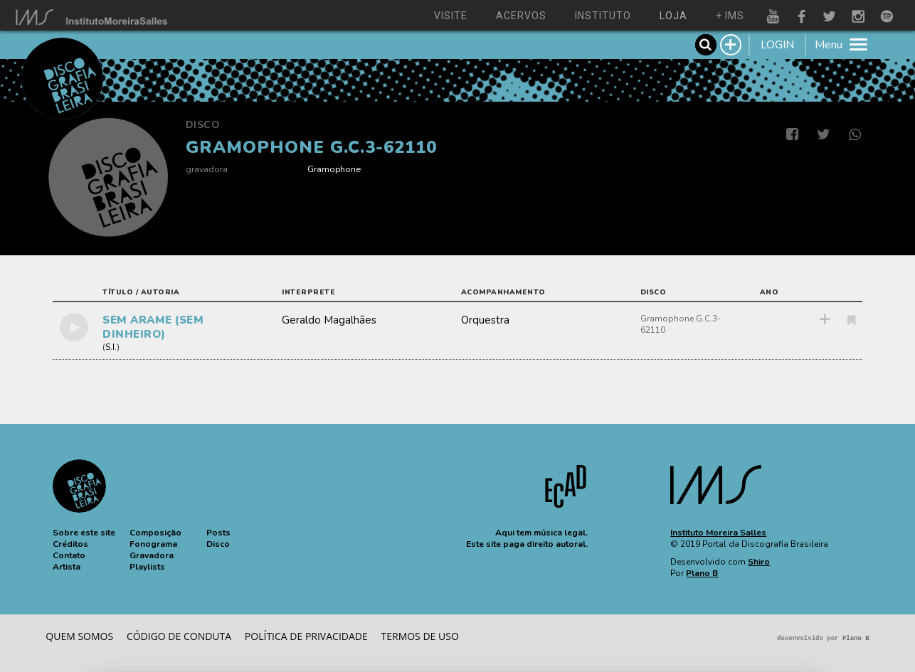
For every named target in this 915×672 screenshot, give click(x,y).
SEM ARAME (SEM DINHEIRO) (152, 327)
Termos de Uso (420, 636)
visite (450, 15)
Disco (203, 125)
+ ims (730, 15)
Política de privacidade (306, 636)
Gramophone (334, 169)
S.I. (111, 347)
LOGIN (777, 45)
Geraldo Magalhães (329, 320)
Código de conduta (179, 636)
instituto (603, 15)
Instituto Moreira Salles (718, 532)
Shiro (759, 561)
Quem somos (79, 636)
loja (673, 15)
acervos (521, 15)
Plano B (702, 573)
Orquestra (485, 320)
